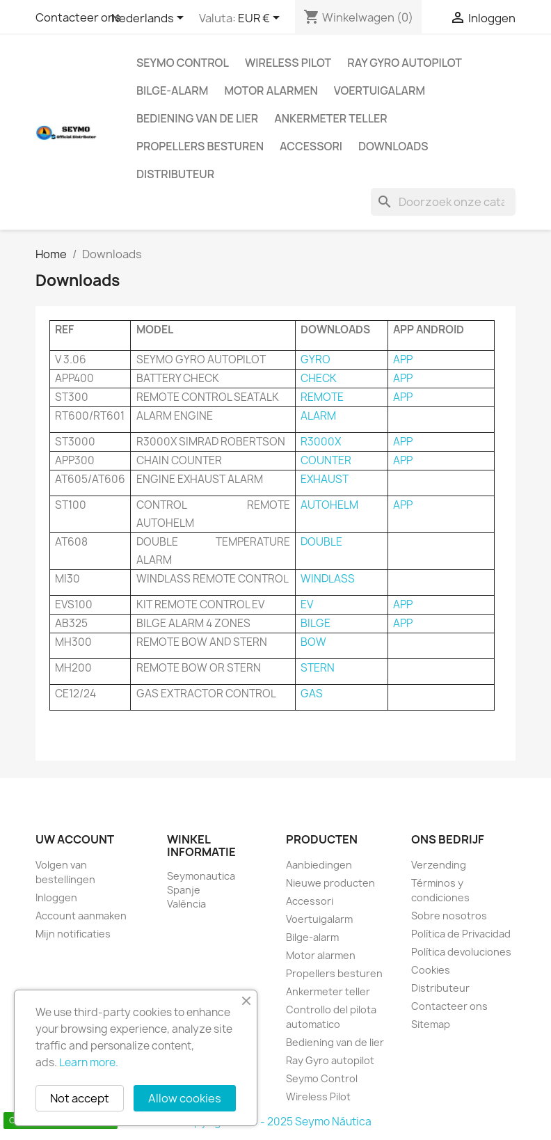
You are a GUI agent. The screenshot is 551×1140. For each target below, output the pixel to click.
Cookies (430, 969)
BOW (313, 642)
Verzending (438, 864)
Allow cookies (184, 1098)
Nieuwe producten (330, 882)
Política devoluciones (461, 951)
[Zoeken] (443, 202)
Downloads (393, 146)
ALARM (318, 416)
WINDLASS (328, 578)
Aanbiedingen (319, 864)
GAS (312, 693)
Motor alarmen (270, 90)
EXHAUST (325, 479)
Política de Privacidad (461, 933)
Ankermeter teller (330, 118)
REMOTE (322, 397)
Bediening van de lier (197, 118)
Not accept (79, 1098)
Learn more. (88, 1062)
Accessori (311, 146)
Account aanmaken (81, 915)
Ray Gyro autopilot (404, 62)
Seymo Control (182, 62)
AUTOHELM (329, 505)
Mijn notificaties (73, 933)
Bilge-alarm (172, 90)
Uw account (74, 839)
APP (403, 359)
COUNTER (326, 460)
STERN (318, 667)
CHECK (319, 378)
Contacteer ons (78, 17)
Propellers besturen (200, 146)
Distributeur (175, 174)
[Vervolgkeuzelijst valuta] (261, 18)
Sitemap (430, 1024)
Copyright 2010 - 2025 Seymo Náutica (276, 1121)
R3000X (321, 441)
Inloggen (56, 897)
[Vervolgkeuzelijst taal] (150, 18)
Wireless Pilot (288, 62)
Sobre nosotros (449, 915)
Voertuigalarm (379, 90)
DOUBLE (321, 542)
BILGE (315, 623)
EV (307, 604)
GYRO (315, 359)
